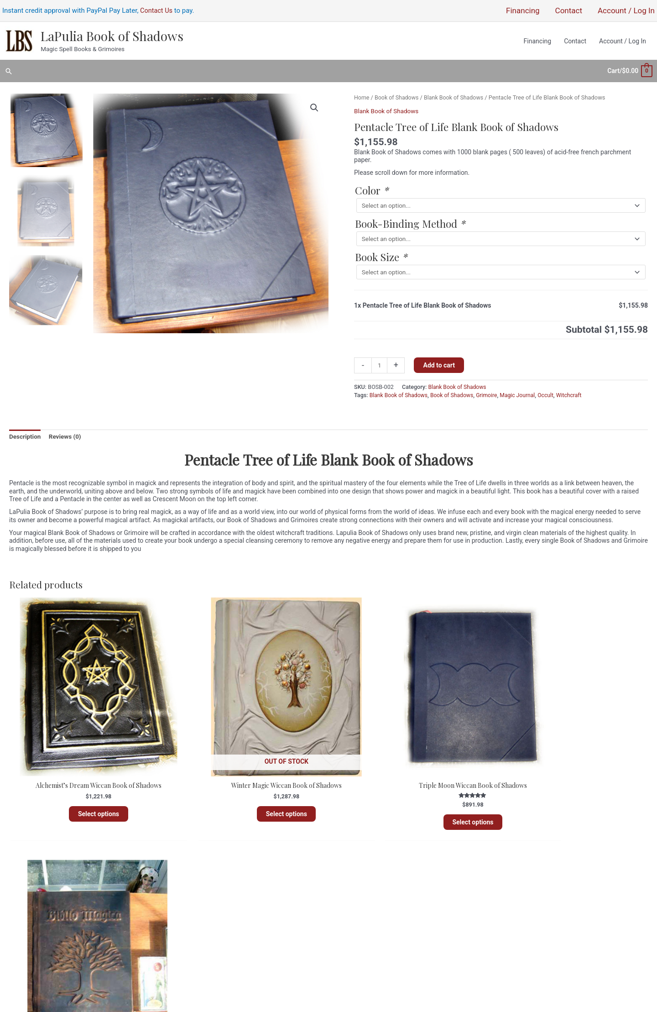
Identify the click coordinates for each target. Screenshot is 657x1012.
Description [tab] (25, 432)
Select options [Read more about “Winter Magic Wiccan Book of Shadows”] (247, 784)
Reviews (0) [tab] (67, 432)
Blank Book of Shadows (457, 93)
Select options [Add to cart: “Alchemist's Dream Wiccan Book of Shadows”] (85, 784)
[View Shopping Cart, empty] (629, 69)
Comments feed (360, 921)
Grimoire (491, 391)
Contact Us (157, 11)
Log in (346, 905)
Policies (308, 905)
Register (349, 897)
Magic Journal (523, 391)
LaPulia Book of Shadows (110, 36)
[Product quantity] (379, 362)
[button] (9, 69)
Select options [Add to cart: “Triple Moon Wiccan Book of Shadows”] (409, 793)
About (310, 897)
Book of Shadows (398, 93)
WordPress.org (359, 929)
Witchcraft (576, 391)
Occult (552, 391)
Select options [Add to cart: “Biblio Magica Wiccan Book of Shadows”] (571, 784)
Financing (305, 913)
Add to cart (440, 361)
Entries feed (354, 913)
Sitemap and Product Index (281, 921)
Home (362, 93)
